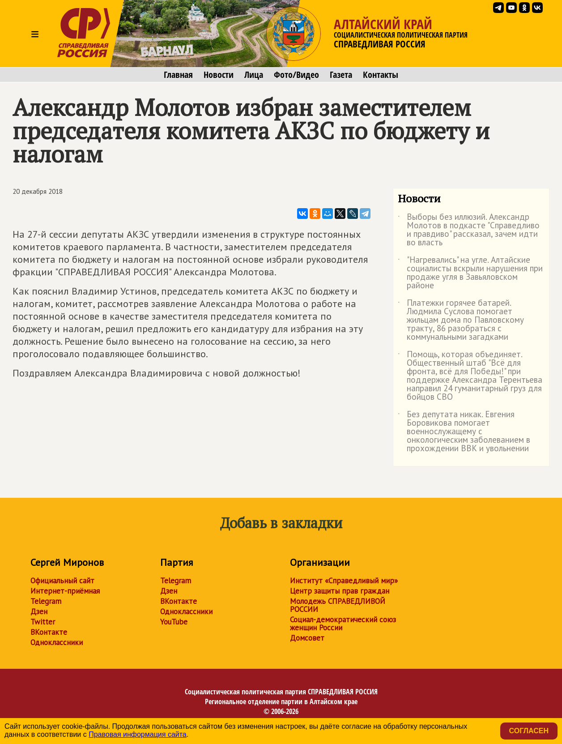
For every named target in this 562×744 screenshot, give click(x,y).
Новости (219, 75)
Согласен (529, 731)
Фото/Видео (296, 75)
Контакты (380, 75)
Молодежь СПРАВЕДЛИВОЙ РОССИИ (337, 605)
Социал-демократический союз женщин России (343, 624)
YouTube (173, 622)
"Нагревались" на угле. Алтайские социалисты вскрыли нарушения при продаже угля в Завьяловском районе (470, 273)
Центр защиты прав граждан (339, 591)
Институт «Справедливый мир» (344, 581)
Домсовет (307, 638)
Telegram (45, 601)
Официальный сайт (62, 581)
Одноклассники (56, 642)
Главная (178, 75)
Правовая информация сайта (138, 734)
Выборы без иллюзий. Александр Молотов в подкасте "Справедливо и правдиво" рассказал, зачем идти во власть (469, 230)
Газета (341, 75)
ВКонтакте (48, 632)
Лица (253, 75)
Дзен (38, 611)
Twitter (42, 622)
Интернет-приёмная (65, 591)
